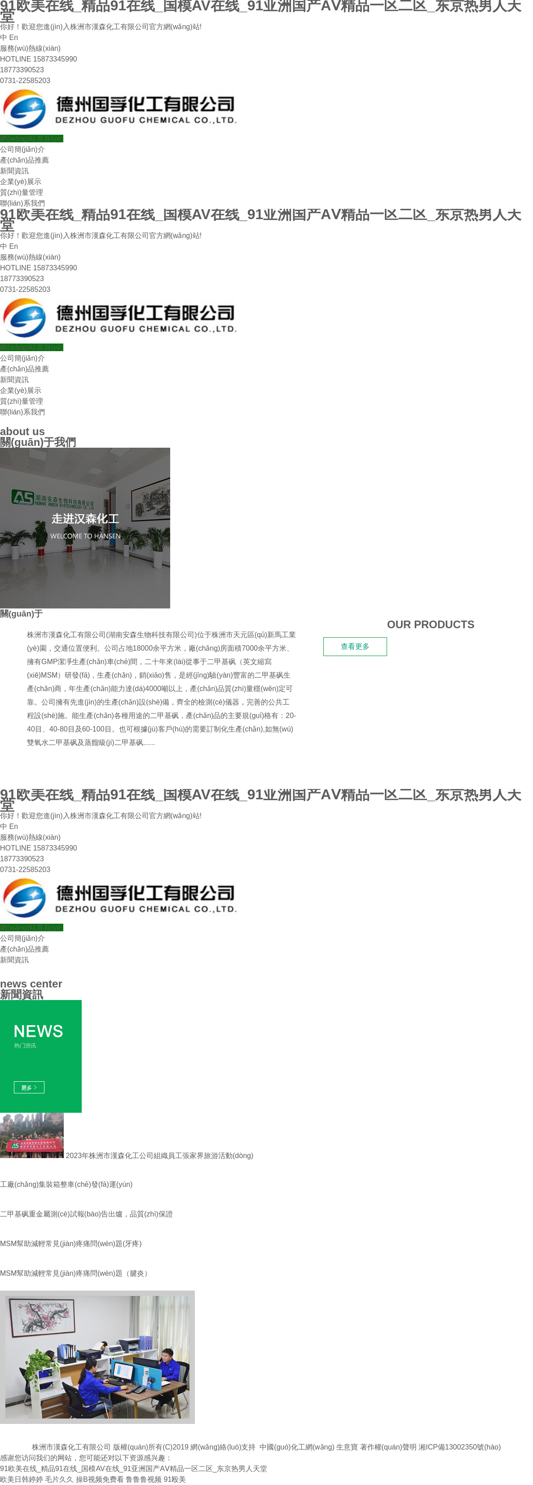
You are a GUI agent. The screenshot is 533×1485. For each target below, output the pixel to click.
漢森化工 (60, 613)
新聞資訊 (14, 171)
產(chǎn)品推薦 (24, 160)
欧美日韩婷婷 (21, 1479)
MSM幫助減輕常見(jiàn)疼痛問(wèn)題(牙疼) (71, 1243)
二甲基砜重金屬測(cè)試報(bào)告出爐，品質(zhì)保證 (86, 1214)
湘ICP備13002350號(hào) (459, 1447)
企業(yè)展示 (20, 181)
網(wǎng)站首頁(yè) (31, 138)
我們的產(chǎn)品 (43, 768)
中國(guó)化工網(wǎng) (297, 1447)
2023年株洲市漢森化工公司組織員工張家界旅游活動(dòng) (126, 1155)
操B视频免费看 (100, 1479)
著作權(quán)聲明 (388, 1447)
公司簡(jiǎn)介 (22, 149)
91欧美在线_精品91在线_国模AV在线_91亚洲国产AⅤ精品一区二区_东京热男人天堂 (133, 1468)
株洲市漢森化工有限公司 (66, 635)
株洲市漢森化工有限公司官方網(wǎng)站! (136, 27)
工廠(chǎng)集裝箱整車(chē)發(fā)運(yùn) (66, 1184)
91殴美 (174, 1479)
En (13, 37)
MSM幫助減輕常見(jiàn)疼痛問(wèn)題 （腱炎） (75, 1273)
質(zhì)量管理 (21, 192)
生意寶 (347, 1447)
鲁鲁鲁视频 (144, 1479)
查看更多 (355, 646)
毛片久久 (59, 1479)
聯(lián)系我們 (22, 203)
